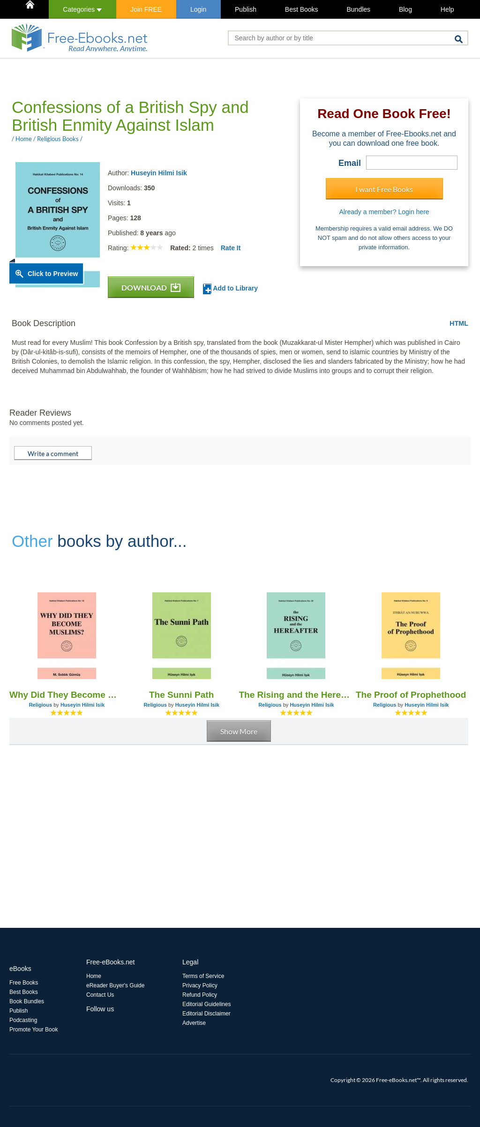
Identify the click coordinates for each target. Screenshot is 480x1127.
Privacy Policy (200, 985)
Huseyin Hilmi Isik (159, 173)
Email (349, 163)
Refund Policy (199, 995)
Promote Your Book (33, 1029)
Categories (82, 9)
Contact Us (100, 995)
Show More (238, 731)
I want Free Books (384, 189)
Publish (245, 9)
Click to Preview (53, 273)
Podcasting (23, 1020)
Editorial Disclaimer (206, 1013)
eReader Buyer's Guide (115, 985)
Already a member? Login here (384, 212)
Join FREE (146, 9)
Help (447, 9)
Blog (405, 9)
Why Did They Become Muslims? (66, 695)
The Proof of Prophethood (411, 695)
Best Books (301, 9)
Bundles (358, 9)
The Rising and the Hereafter (296, 695)
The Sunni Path (181, 695)
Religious (40, 705)
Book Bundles (26, 1001)
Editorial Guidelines (206, 1004)
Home (93, 976)
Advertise (194, 1023)
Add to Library (230, 289)
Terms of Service (203, 976)
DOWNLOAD (150, 287)
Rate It (231, 248)
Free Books (23, 982)
